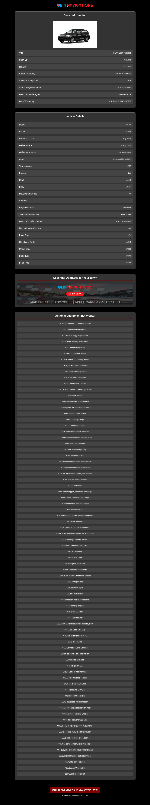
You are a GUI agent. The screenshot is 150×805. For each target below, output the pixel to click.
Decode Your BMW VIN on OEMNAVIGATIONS (75, 790)
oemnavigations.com (80, 795)
